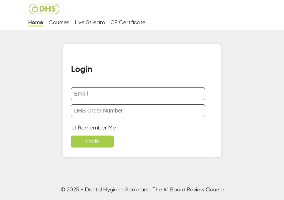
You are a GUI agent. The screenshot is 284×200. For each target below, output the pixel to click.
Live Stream (90, 23)
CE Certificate (128, 23)
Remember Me (94, 128)
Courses (59, 23)
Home (35, 23)
